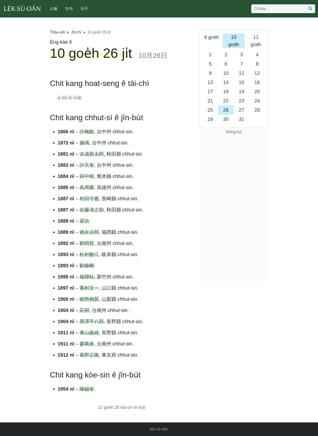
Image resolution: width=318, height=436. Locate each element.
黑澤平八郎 (92, 321)
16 (257, 82)
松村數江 (89, 254)
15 (241, 82)
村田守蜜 (89, 198)
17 (210, 91)
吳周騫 (87, 187)
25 (210, 110)
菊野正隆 (89, 355)
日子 (84, 9)
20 (257, 91)
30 (225, 119)
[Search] (278, 8)
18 (225, 91)
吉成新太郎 (92, 154)
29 (210, 119)
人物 (53, 9)
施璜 (84, 142)
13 (210, 82)
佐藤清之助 (92, 209)
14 (225, 82)
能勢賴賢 (89, 299)
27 (241, 110)
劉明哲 (87, 243)
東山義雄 (89, 332)
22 (225, 100)
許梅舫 (87, 131)
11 (241, 73)
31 (241, 119)
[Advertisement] (233, 208)
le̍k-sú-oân (159, 429)
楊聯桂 (87, 276)
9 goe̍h (211, 37)
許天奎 (87, 165)
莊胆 (84, 310)
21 (210, 100)
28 (257, 110)
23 (241, 100)
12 (257, 73)
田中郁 (87, 176)
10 (225, 73)
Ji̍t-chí (76, 32)
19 (241, 91)
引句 (69, 9)
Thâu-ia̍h (57, 32)
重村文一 (89, 288)
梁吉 (84, 221)
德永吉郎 (89, 232)
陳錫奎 (87, 389)
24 (257, 100)
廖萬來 (87, 343)
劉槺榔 (87, 265)
